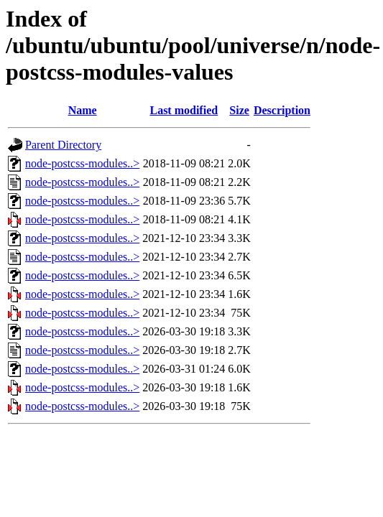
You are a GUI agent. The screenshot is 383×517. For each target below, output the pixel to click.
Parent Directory (63, 145)
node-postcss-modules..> (82, 163)
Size (239, 110)
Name (82, 110)
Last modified (183, 110)
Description (282, 110)
